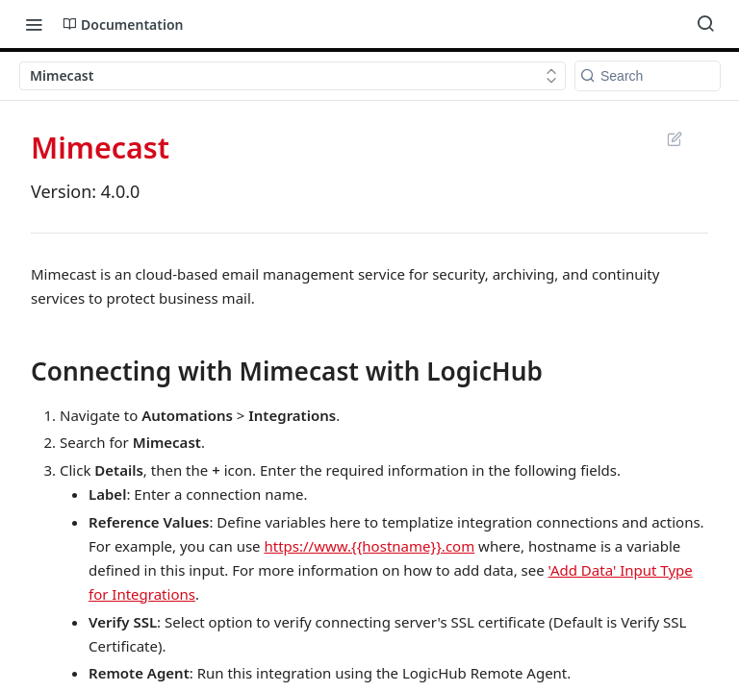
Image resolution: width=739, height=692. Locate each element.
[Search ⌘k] (705, 24)
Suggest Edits (674, 138)
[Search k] (647, 76)
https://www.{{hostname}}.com (369, 546)
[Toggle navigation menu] (33, 24)
